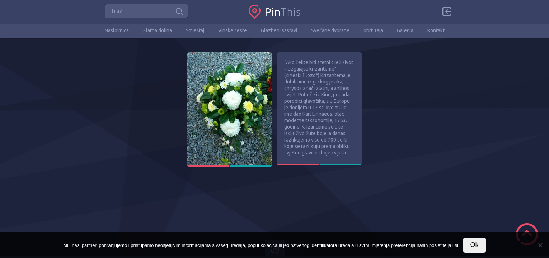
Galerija (405, 30)
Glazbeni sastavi (279, 30)
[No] (540, 245)
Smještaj (195, 30)
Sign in (446, 11)
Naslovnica (117, 30)
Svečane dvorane (330, 30)
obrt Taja (373, 30)
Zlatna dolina (157, 30)
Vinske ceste (232, 30)
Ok (474, 244)
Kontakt (436, 30)
